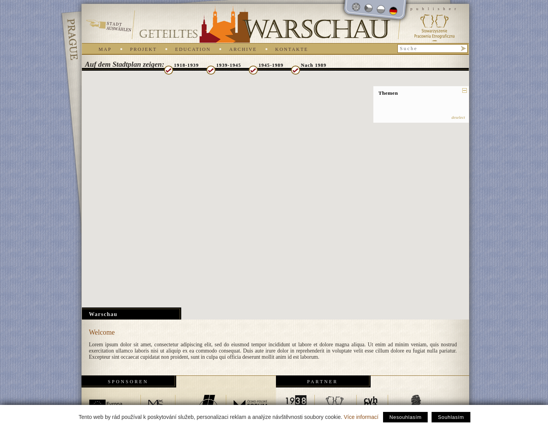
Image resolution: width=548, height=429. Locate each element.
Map (105, 49)
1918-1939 (186, 65)
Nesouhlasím (405, 417)
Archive (243, 49)
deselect (458, 117)
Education (193, 49)
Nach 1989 (313, 65)
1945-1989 (270, 65)
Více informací (361, 417)
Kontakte (291, 49)
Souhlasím (451, 417)
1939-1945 (228, 65)
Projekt (143, 49)
